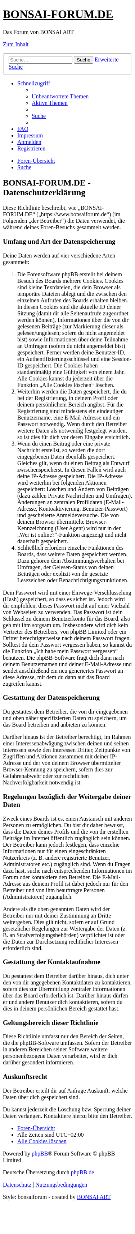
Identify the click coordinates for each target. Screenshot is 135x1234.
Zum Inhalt (16, 44)
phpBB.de (82, 1172)
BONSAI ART (94, 1197)
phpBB (40, 1153)
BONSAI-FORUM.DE (58, 14)
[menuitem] (60, 96)
